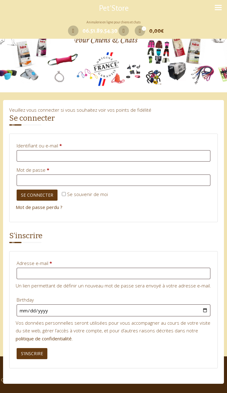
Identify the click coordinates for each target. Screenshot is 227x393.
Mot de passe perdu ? (39, 207)
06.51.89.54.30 (92, 31)
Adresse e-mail (45, 262)
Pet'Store (114, 8)
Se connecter (37, 195)
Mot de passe (44, 169)
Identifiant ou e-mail (50, 145)
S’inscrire (32, 353)
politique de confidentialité (44, 338)
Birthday (25, 300)
